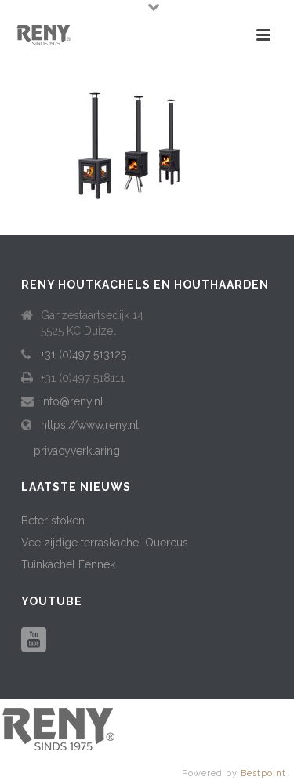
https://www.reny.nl (90, 425)
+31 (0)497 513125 (83, 354)
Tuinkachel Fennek (68, 564)
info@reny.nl (72, 401)
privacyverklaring (77, 451)
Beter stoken (53, 520)
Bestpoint (263, 773)
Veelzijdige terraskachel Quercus (104, 542)
